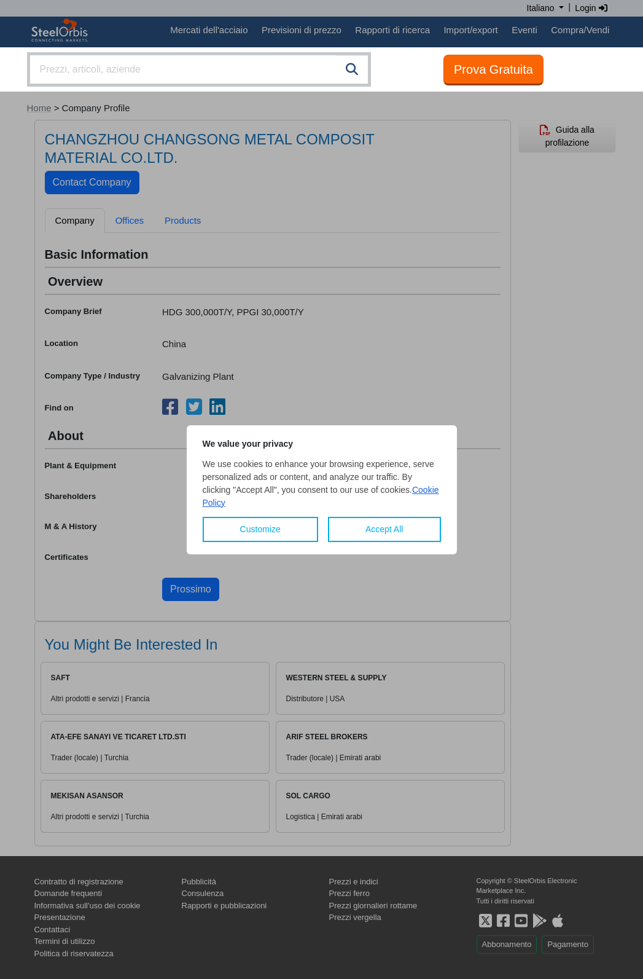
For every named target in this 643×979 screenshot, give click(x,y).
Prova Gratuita (493, 69)
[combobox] (198, 69)
